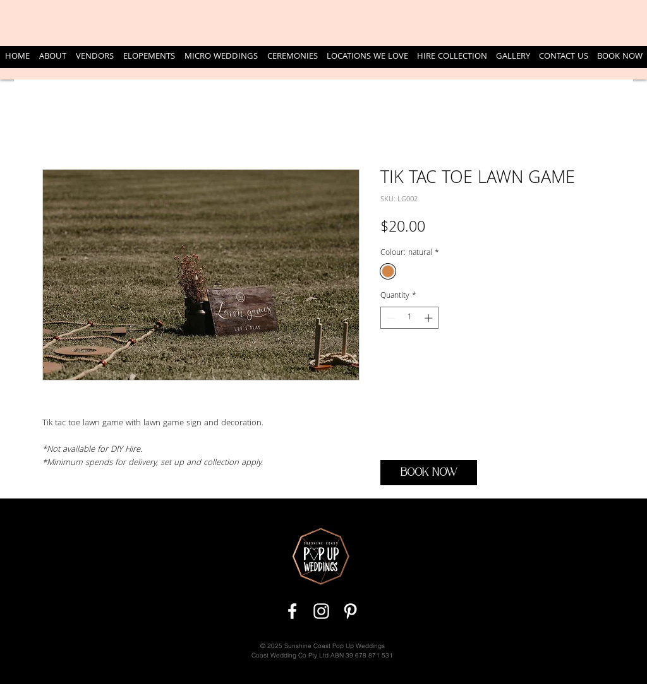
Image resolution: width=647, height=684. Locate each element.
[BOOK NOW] (428, 472)
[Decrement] (389, 318)
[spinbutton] (409, 318)
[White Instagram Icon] (321, 611)
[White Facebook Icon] (292, 611)
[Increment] (429, 318)
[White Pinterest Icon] (350, 611)
